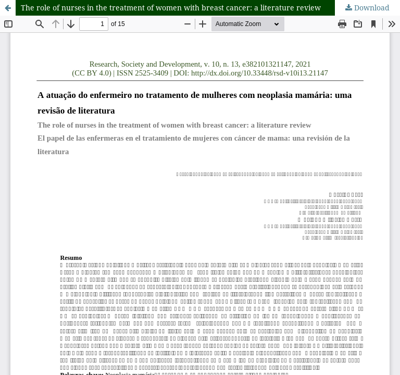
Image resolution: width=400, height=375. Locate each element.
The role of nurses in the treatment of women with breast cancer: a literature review (171, 7)
